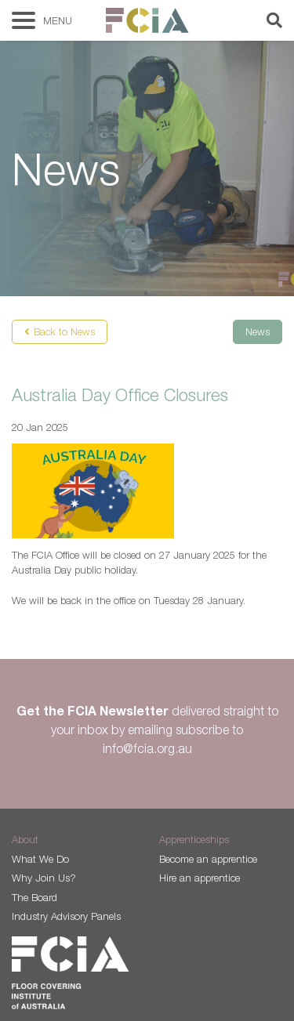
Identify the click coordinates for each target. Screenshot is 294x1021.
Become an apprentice (208, 859)
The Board (34, 897)
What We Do (40, 859)
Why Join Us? (44, 877)
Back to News (64, 331)
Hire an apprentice (199, 877)
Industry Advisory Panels (66, 916)
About (25, 839)
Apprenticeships (194, 839)
